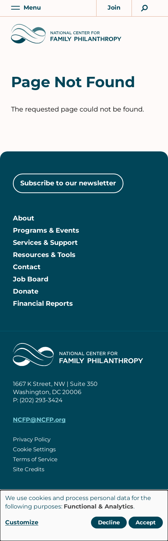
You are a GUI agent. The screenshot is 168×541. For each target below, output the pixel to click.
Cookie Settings (34, 449)
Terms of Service (35, 459)
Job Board (30, 279)
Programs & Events (46, 230)
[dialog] (84, 515)
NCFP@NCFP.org (39, 419)
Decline (109, 522)
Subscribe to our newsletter (68, 183)
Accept (146, 522)
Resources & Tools (44, 255)
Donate (25, 291)
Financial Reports (43, 303)
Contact (27, 267)
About (23, 218)
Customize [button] (21, 522)
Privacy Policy (31, 439)
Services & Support (45, 243)
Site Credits (28, 469)
